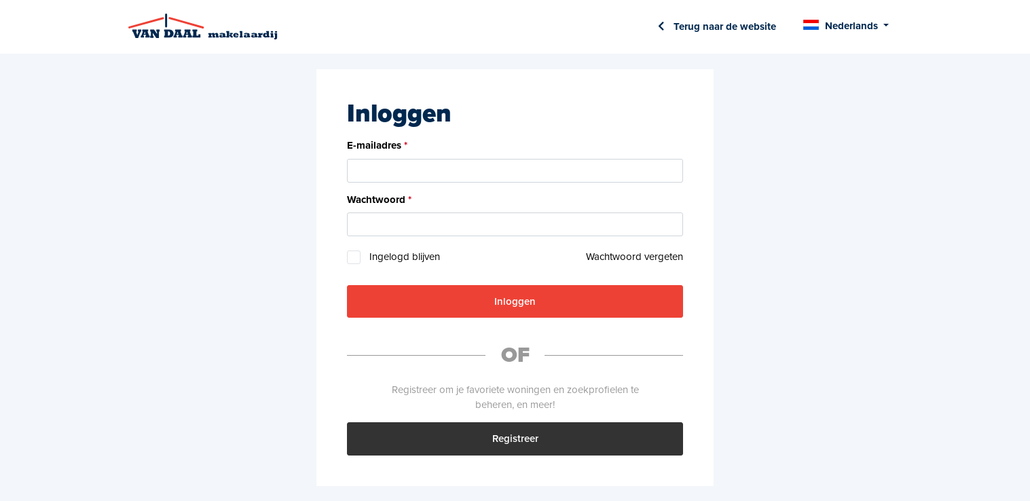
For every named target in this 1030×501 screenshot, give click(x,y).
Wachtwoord (376, 199)
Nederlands (851, 26)
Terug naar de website (723, 26)
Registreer (515, 438)
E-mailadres (374, 145)
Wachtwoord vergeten (634, 256)
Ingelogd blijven (404, 256)
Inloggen (515, 301)
